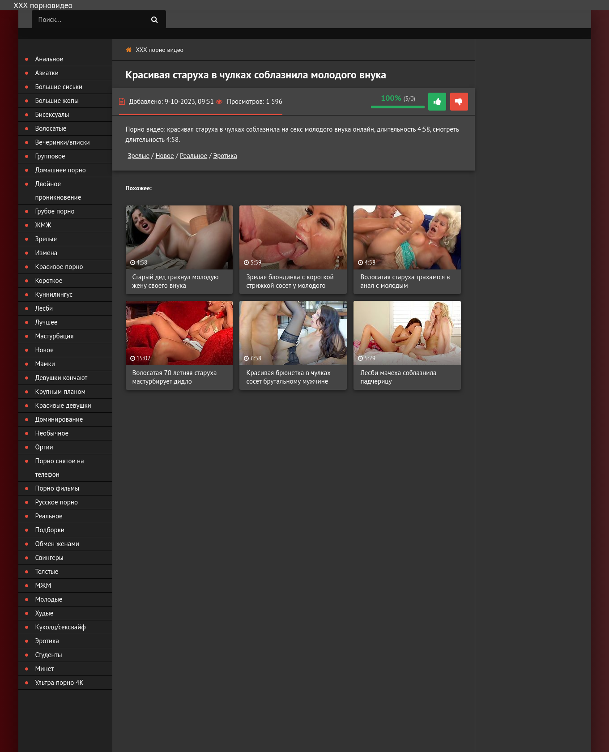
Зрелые (139, 155)
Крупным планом (60, 391)
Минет (44, 668)
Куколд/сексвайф (60, 627)
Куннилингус (54, 294)
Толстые (47, 571)
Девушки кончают (61, 377)
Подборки (50, 530)
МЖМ (43, 585)
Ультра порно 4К (59, 682)
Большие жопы (57, 100)
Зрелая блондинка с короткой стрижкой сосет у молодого (289, 281)
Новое (164, 155)
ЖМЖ (43, 225)
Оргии (44, 447)
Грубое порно (55, 211)
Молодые (49, 599)
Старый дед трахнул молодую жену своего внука (175, 281)
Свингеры (49, 557)
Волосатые (51, 128)
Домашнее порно (60, 170)
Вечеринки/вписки (62, 142)
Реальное (193, 155)
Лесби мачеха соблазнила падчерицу (398, 376)
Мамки (45, 363)
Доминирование (59, 419)
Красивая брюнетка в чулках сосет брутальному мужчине (288, 376)
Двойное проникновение (58, 190)
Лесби (44, 308)
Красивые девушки (63, 405)
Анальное (49, 59)
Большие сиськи (59, 86)
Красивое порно (59, 266)
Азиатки (47, 72)
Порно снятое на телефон (59, 468)
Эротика (225, 155)
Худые (44, 613)
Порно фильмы (57, 488)
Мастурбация (54, 336)
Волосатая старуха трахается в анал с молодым (405, 281)
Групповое (50, 156)
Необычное (52, 433)
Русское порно (56, 502)
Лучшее (46, 322)
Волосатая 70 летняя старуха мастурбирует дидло (174, 376)
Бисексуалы (52, 114)
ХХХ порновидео (42, 5)
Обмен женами (57, 543)
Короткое (49, 280)
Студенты (48, 654)
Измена (46, 252)
